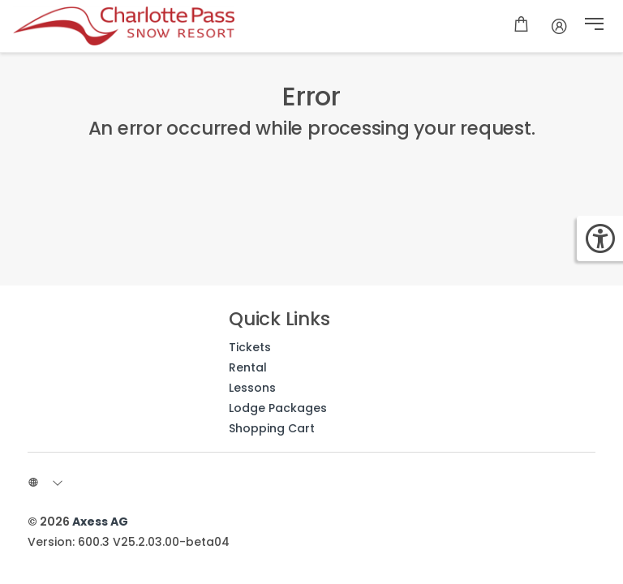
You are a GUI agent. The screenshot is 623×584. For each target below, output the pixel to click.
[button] (594, 26)
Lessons (252, 388)
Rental (248, 367)
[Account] (559, 26)
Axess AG (100, 521)
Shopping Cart (272, 428)
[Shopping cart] (521, 26)
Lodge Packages (278, 408)
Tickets (250, 347)
